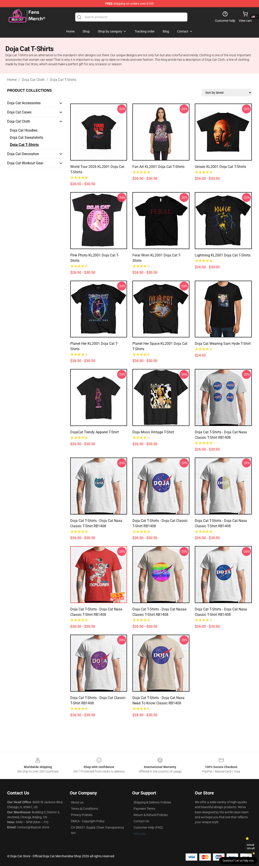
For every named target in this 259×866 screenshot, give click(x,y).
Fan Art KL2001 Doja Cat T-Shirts (158, 167)
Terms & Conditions (84, 808)
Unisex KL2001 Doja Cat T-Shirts (220, 167)
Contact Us (141, 821)
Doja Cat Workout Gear (25, 163)
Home (12, 80)
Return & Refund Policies (151, 815)
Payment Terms (144, 808)
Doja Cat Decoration (23, 154)
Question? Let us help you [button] (238, 860)
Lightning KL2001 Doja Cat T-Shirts (222, 255)
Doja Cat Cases (19, 112)
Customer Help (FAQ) (148, 827)
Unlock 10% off (251, 847)
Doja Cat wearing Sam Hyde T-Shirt (223, 343)
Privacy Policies (81, 815)
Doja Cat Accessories (24, 103)
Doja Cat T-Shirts (63, 80)
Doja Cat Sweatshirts (26, 137)
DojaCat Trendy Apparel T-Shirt (94, 432)
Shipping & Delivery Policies (152, 802)
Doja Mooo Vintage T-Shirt (153, 432)
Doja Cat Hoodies (23, 130)
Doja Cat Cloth (33, 80)
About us (77, 802)
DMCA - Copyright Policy (88, 821)
